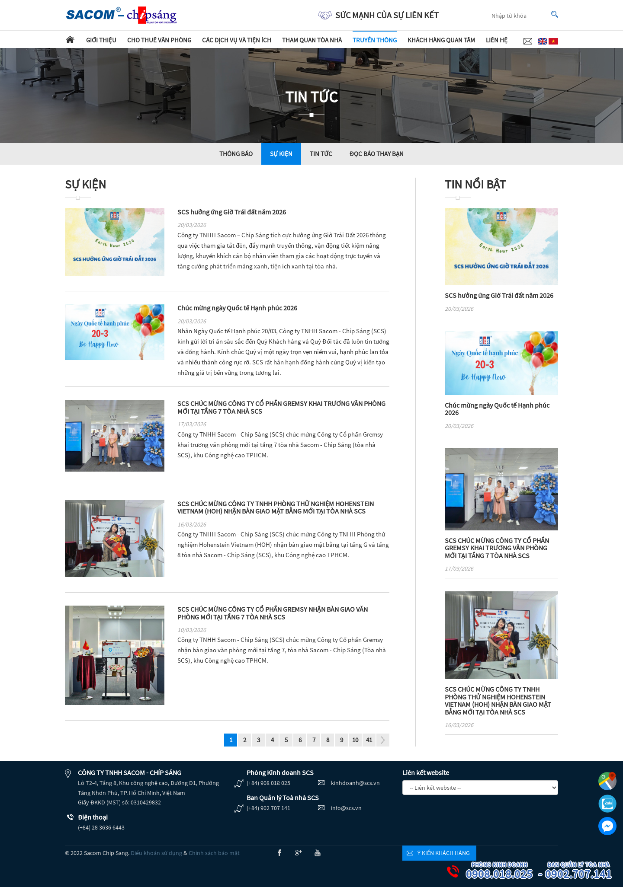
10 (355, 740)
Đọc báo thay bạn (377, 154)
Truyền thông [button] (375, 40)
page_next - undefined (382, 741)
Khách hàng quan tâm (441, 40)
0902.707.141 (579, 871)
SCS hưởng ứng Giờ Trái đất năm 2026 (231, 211)
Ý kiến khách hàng (443, 853)
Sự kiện (281, 154)
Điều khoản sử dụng (156, 853)
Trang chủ (70, 39)
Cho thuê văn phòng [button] (159, 40)
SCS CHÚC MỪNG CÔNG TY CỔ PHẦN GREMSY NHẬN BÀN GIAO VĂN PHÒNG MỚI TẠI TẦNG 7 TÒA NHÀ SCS (272, 613)
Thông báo (236, 154)
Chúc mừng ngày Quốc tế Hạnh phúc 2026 (237, 307)
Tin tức (321, 154)
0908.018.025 (500, 871)
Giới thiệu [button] (101, 40)
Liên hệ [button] (496, 40)
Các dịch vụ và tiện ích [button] (236, 40)
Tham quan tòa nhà (312, 40)
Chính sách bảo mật (214, 853)
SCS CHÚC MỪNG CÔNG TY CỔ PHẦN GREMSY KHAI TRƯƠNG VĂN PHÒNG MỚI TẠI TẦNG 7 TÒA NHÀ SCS (281, 407)
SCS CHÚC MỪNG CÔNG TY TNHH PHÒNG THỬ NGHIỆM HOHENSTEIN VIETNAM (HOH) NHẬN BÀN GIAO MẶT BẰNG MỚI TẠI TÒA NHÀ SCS (275, 507)
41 (369, 740)
